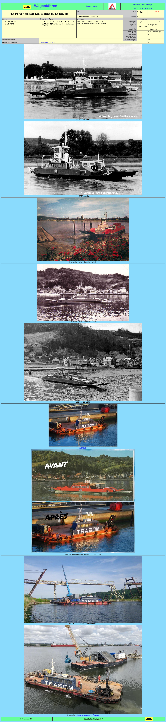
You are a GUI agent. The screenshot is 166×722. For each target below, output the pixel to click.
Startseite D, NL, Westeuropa (143, 8)
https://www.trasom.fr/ (48, 42)
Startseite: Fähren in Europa (142, 5)
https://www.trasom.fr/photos (87, 715)
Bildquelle (83, 448)
